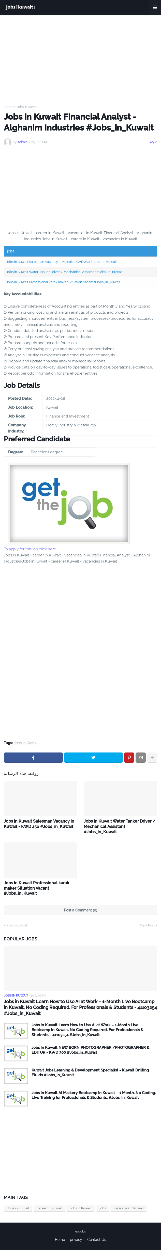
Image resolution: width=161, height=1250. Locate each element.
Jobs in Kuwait (27, 106)
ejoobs (80, 1231)
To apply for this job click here (30, 549)
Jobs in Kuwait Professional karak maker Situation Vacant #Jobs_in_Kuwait (63, 282)
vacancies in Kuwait (129, 1208)
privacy (76, 1240)
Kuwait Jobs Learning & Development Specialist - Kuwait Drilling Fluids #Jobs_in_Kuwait (90, 1073)
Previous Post (16, 925)
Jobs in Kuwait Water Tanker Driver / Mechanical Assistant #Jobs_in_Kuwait (64, 272)
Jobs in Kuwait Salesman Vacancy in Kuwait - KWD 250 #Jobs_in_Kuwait (61, 262)
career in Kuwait (49, 1208)
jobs (102, 1208)
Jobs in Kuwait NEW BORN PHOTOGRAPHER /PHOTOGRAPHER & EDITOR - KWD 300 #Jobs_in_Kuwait (90, 1050)
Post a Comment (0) (80, 910)
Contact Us (96, 1240)
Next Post (147, 925)
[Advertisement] (80, 55)
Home (8, 106)
